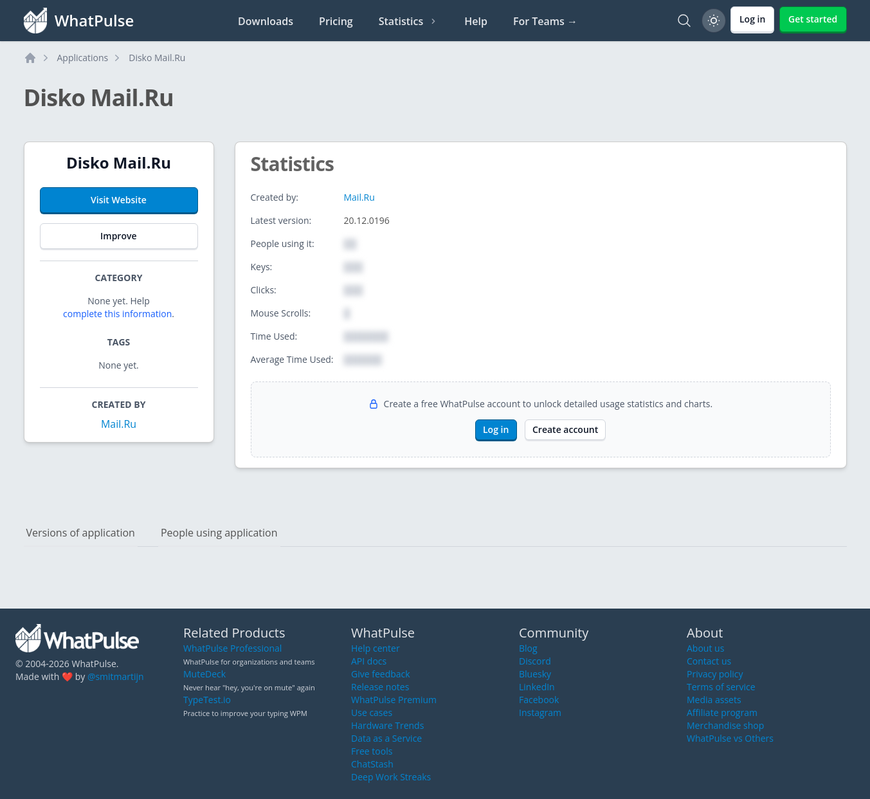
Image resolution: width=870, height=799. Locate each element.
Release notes (380, 687)
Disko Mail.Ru (157, 57)
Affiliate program (722, 712)
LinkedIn (537, 687)
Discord (535, 661)
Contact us (709, 661)
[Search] (684, 20)
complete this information (117, 314)
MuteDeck (204, 674)
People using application (219, 533)
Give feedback (380, 674)
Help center (375, 648)
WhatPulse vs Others (730, 738)
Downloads (265, 21)
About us (705, 648)
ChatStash (372, 764)
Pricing (336, 21)
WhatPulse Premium (394, 699)
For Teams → (545, 21)
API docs (368, 661)
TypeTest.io (207, 699)
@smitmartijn (115, 676)
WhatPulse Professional (232, 648)
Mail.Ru (118, 424)
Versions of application (80, 533)
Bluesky (535, 674)
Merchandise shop (725, 725)
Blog (528, 648)
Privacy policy (715, 674)
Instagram (540, 712)
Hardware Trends (387, 725)
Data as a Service (386, 738)
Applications (83, 57)
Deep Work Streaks (391, 777)
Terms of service (721, 687)
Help (475, 21)
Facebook (539, 699)
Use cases (371, 712)
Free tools (371, 751)
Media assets (714, 699)
